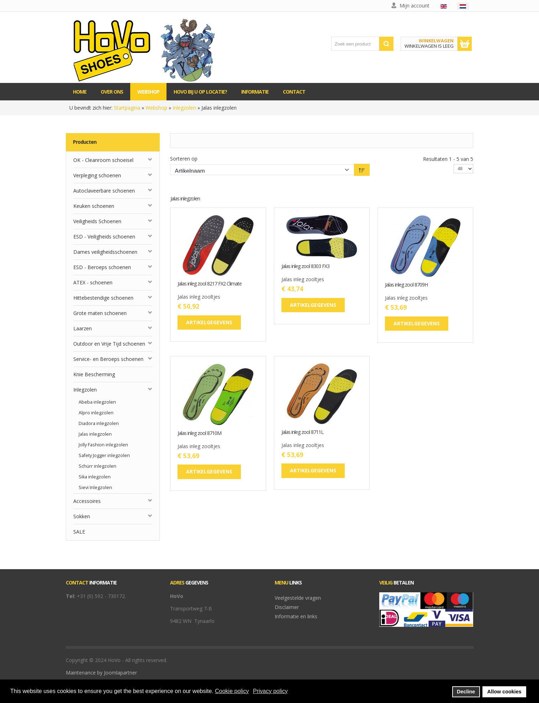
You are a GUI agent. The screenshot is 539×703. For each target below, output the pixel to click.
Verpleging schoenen (97, 175)
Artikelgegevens (209, 322)
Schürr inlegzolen (97, 466)
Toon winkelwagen (465, 44)
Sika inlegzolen (95, 477)
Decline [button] (466, 691)
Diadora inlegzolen (99, 423)
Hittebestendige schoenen (103, 297)
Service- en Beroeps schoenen (108, 359)
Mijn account (414, 5)
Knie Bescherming (94, 374)
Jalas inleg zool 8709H (406, 285)
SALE (79, 531)
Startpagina (127, 107)
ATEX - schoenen (92, 282)
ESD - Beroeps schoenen (102, 267)
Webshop (156, 107)
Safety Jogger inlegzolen (104, 455)
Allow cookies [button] (504, 691)
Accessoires (87, 501)
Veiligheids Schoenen (97, 221)
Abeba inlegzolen (97, 402)
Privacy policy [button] (270, 691)
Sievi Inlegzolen (95, 487)
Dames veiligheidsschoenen (105, 251)
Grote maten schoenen (100, 313)
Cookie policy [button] (232, 691)
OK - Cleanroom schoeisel (103, 160)
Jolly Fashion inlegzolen (103, 445)
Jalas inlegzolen (95, 434)
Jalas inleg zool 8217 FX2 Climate (210, 284)
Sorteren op (183, 158)
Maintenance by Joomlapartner (101, 672)
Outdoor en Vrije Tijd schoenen (109, 343)
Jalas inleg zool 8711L (302, 432)
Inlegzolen (184, 107)
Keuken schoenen (93, 206)
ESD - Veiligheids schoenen (104, 236)
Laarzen (82, 328)
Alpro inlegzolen (96, 413)
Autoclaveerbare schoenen (104, 190)
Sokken (81, 516)
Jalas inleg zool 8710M (199, 433)
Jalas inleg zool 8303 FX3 (305, 266)
